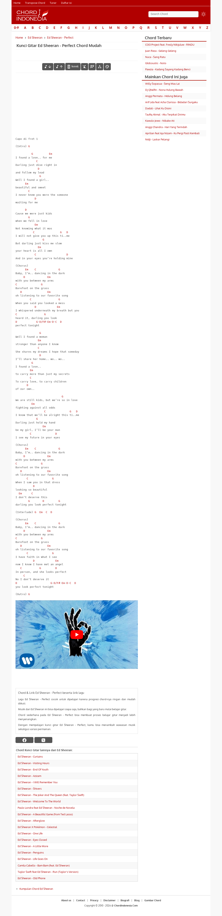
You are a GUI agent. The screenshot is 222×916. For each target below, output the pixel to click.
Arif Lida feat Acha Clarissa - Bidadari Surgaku (171, 102)
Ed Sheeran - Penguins (31, 852)
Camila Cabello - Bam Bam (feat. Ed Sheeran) (44, 865)
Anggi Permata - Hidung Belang (163, 96)
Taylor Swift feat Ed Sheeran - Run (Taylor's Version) (48, 871)
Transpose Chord (35, 2)
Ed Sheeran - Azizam (29, 775)
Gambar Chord (152, 900)
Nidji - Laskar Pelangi (157, 139)
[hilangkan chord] (84, 66)
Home (17, 2)
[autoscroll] (73, 66)
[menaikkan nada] (59, 66)
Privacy (94, 900)
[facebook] (24, 740)
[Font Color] (107, 66)
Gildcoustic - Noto (155, 63)
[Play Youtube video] (77, 634)
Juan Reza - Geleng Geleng (160, 50)
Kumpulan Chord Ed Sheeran (36, 888)
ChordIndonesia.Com (126, 905)
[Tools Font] (99, 66)
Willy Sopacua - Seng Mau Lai (162, 83)
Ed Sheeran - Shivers (30, 788)
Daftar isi (66, 2)
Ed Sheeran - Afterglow (31, 820)
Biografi (125, 900)
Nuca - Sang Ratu (155, 57)
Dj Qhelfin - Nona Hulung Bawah (164, 89)
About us (66, 900)
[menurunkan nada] (47, 66)
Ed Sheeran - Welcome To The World (39, 801)
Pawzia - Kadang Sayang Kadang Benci (167, 69)
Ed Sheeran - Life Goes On (33, 858)
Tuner (53, 2)
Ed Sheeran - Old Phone (31, 878)
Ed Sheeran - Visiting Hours (33, 763)
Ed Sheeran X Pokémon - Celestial (37, 827)
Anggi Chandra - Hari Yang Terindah (166, 127)
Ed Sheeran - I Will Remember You (37, 782)
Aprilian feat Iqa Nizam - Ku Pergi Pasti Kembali (172, 133)
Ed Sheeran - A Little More (33, 846)
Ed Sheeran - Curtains (30, 756)
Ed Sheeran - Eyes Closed (32, 839)
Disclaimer (109, 900)
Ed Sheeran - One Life (30, 833)
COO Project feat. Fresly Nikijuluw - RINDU (169, 44)
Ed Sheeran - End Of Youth (33, 769)
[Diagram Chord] (92, 66)
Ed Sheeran (35, 37)
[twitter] (43, 740)
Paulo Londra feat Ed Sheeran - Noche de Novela (46, 807)
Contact (80, 900)
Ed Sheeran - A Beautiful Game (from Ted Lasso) (45, 814)
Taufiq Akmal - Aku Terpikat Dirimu (165, 114)
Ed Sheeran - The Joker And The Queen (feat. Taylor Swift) (51, 795)
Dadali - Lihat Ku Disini (158, 108)
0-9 (16, 28)
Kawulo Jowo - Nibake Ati (159, 120)
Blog (136, 900)
